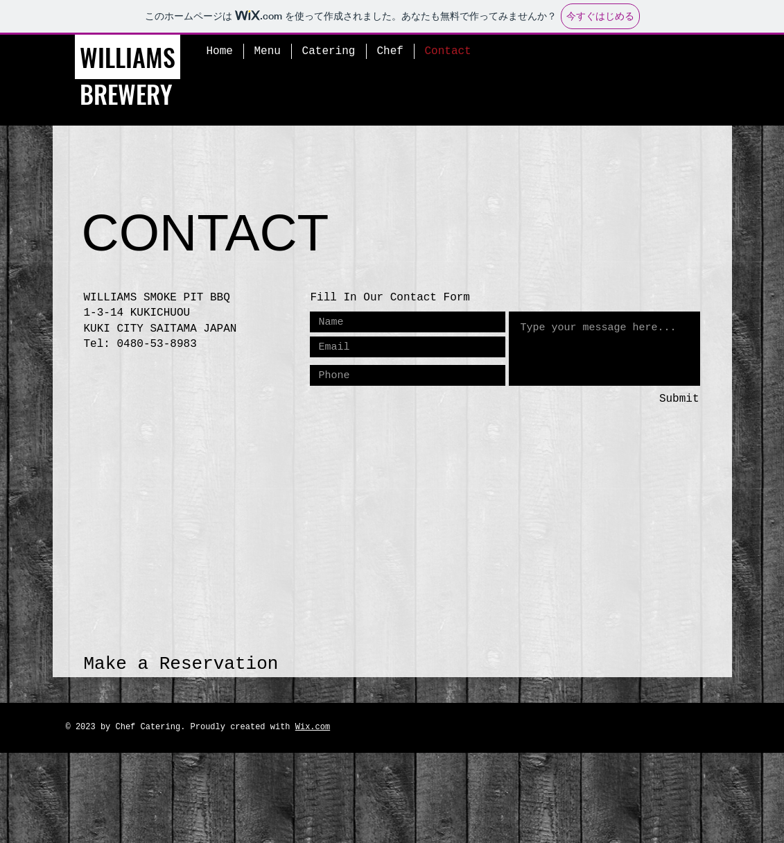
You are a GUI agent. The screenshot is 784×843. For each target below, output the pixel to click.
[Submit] (650, 399)
